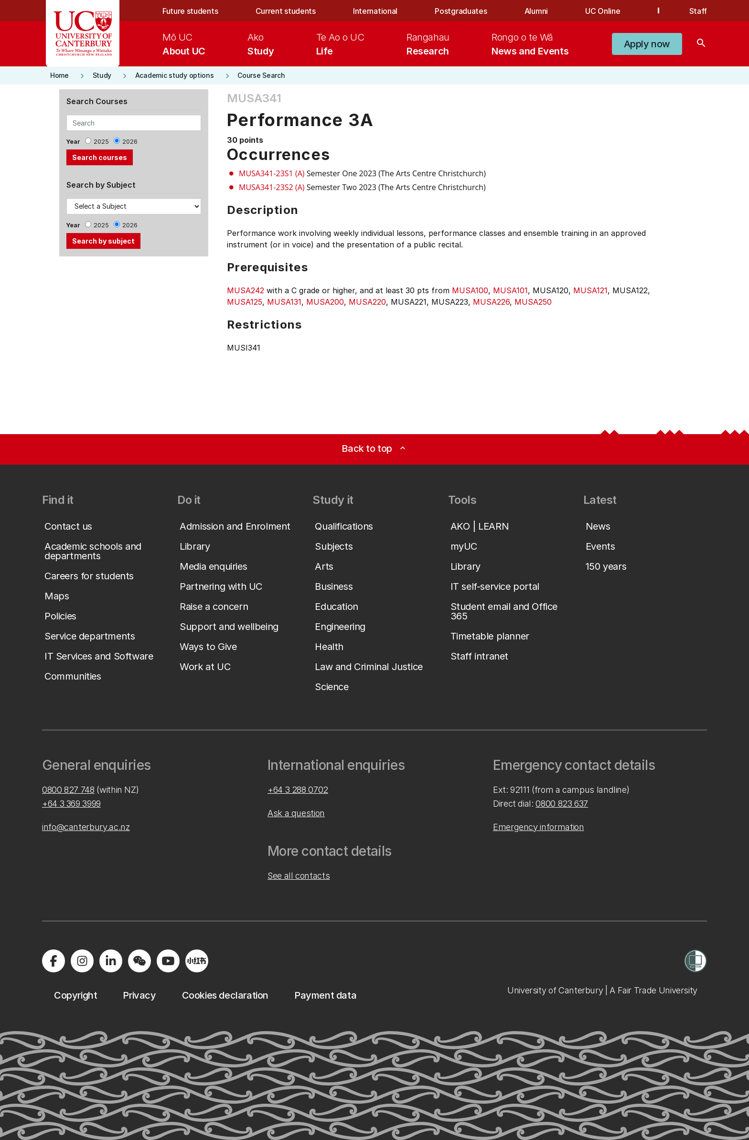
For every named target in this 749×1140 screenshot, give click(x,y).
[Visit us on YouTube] (168, 960)
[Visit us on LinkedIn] (110, 960)
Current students (286, 11)
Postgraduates (461, 11)
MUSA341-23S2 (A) (271, 187)
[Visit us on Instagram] (82, 960)
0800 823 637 (561, 804)
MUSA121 (590, 290)
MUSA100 (470, 290)
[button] (647, 44)
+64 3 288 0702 (298, 790)
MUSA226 (491, 302)
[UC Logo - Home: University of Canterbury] (83, 33)
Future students (190, 11)
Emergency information (538, 827)
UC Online (602, 11)
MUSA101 (510, 290)
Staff (698, 11)
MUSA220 (367, 302)
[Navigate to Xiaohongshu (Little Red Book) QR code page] (196, 960)
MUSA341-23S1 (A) (271, 173)
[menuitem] (183, 44)
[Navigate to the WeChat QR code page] (139, 960)
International (375, 11)
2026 (130, 141)
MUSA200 (325, 302)
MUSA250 (533, 302)
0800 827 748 (68, 790)
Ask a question (296, 813)
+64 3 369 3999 (71, 804)
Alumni (536, 11)
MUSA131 (284, 302)
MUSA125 (244, 302)
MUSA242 (245, 290)
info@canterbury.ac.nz (85, 827)
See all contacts (299, 876)
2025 (101, 141)
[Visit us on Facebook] (53, 960)
